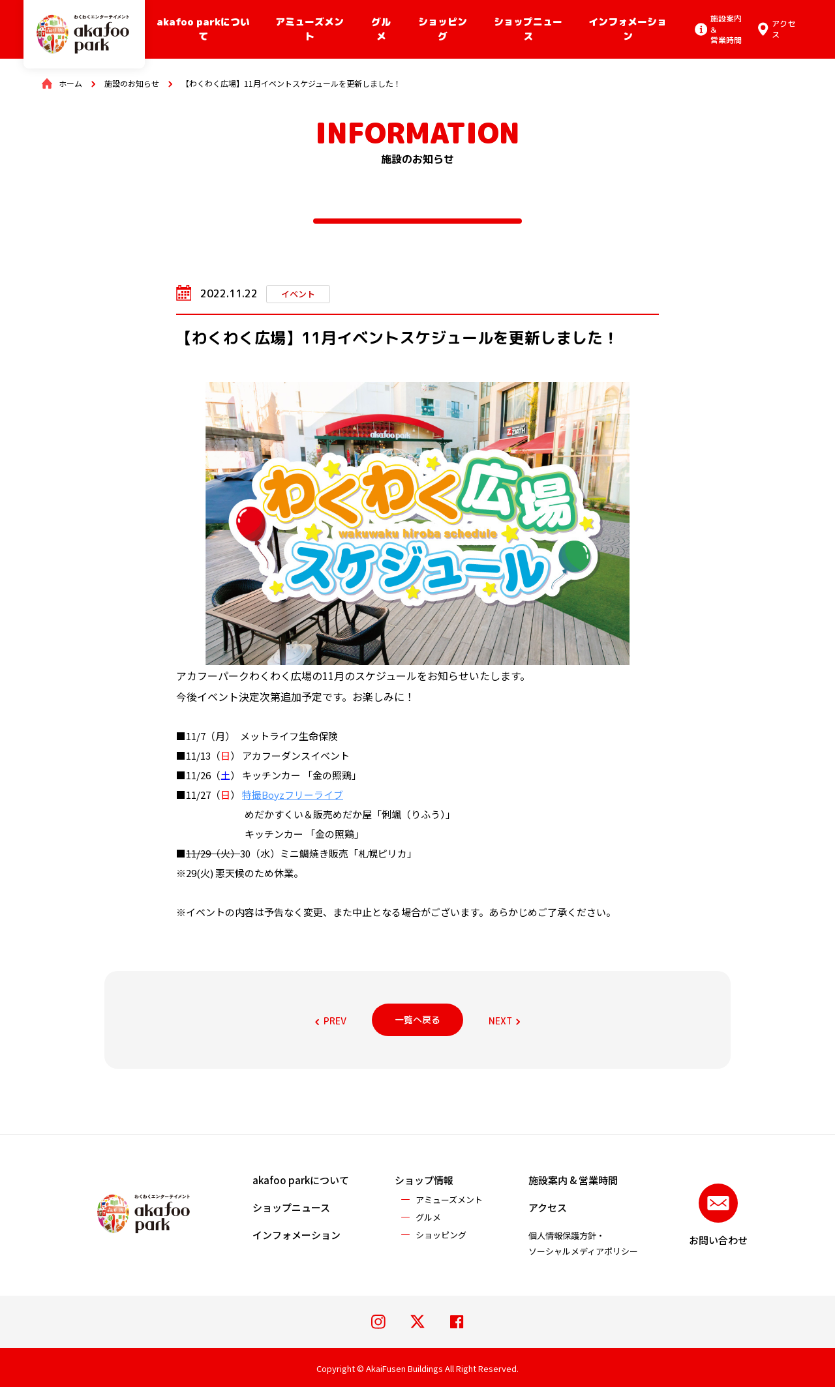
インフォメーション (627, 29)
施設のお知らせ (131, 83)
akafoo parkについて (203, 29)
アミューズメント (309, 29)
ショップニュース (528, 29)
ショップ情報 (424, 1180)
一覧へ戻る (417, 1019)
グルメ (381, 29)
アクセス (547, 1207)
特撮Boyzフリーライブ (292, 794)
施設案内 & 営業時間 (573, 1180)
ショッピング (442, 29)
